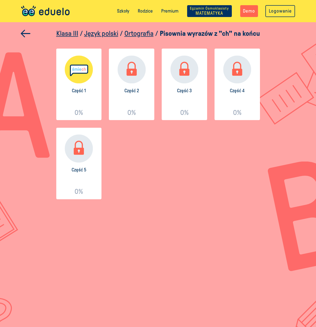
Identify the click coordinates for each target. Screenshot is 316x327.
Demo (249, 11)
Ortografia (139, 33)
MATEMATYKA (209, 11)
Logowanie (280, 11)
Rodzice (145, 11)
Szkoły (123, 11)
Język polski (101, 33)
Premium (169, 11)
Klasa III (67, 33)
